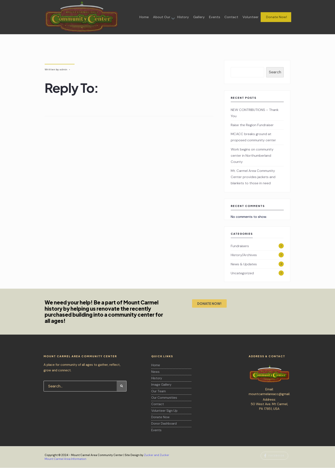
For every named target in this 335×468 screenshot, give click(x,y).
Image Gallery (161, 384)
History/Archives (244, 255)
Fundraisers (240, 246)
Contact (231, 17)
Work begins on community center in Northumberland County (252, 155)
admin (63, 69)
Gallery (199, 17)
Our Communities (164, 398)
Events (214, 17)
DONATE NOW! (209, 303)
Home (144, 17)
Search (275, 72)
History (183, 17)
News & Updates (244, 264)
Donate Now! (276, 17)
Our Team (158, 391)
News (155, 372)
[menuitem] (163, 17)
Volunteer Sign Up (164, 411)
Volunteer (250, 17)
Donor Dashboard (164, 423)
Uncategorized (242, 273)
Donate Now (160, 417)
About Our (161, 17)
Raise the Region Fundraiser (252, 125)
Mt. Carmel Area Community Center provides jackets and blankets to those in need (253, 176)
